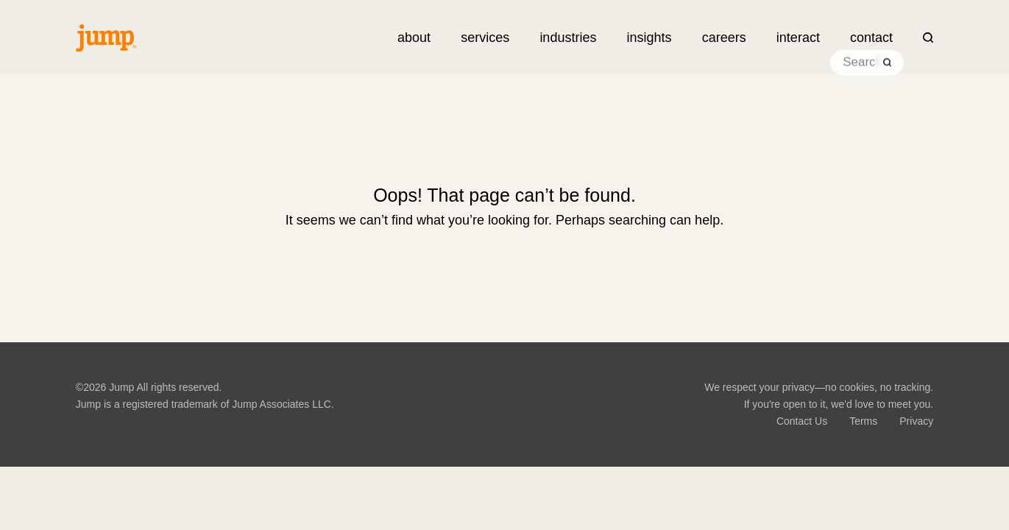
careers (724, 37)
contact (871, 37)
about (414, 37)
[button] (485, 37)
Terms (863, 421)
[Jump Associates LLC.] (106, 38)
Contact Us (801, 421)
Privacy (916, 421)
